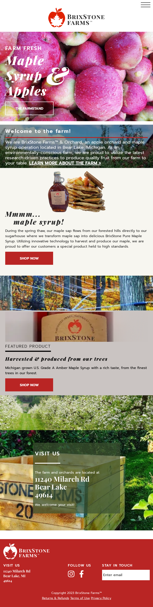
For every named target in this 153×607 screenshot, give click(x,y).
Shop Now (29, 258)
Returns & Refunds (55, 598)
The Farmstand (29, 108)
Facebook (81, 574)
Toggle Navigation (145, 5)
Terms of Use (80, 598)
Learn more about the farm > (65, 163)
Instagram (71, 574)
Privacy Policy (101, 598)
